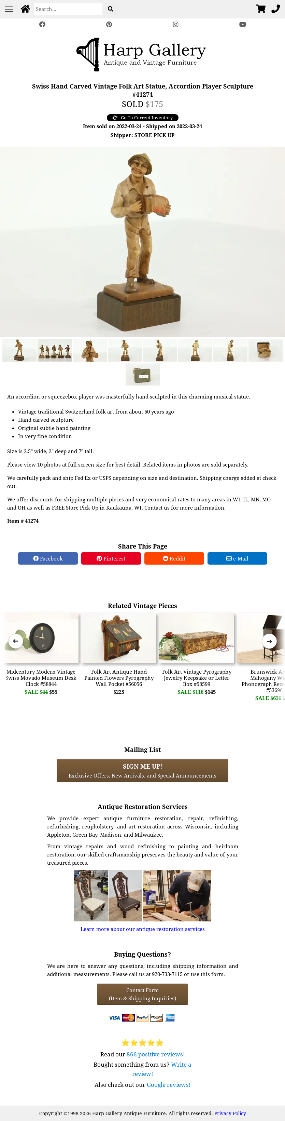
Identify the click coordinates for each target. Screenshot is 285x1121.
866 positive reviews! (156, 1054)
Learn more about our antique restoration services (143, 929)
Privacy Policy (230, 1113)
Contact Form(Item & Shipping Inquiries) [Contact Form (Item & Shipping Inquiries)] (142, 994)
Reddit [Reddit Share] (174, 558)
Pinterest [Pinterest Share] (111, 558)
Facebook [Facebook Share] (48, 558)
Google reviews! (169, 1085)
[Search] (68, 9)
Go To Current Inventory (143, 117)
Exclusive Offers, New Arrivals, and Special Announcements (142, 770)
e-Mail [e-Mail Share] (237, 558)
